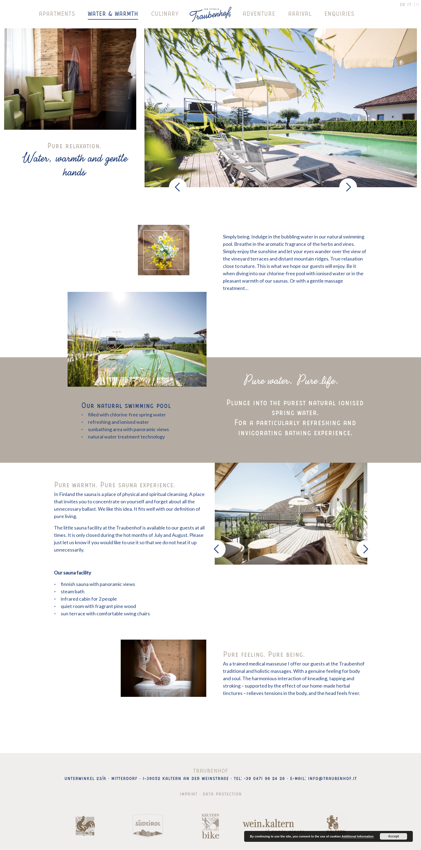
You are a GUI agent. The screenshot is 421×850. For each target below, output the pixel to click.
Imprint (188, 793)
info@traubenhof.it (332, 777)
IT (409, 4)
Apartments (57, 13)
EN (416, 4)
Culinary (164, 13)
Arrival (299, 13)
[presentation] (178, 187)
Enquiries (339, 13)
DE (402, 4)
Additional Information (358, 836)
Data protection (222, 793)
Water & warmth (113, 13)
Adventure (259, 13)
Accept (393, 836)
